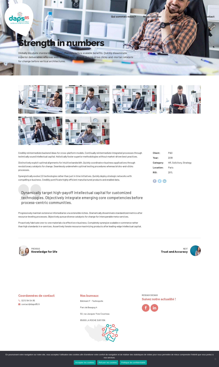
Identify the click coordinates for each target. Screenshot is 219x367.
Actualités (190, 16)
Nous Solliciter (152, 16)
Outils (172, 16)
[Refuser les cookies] (215, 358)
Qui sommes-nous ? (123, 16)
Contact (209, 16)
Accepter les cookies (84, 362)
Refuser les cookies (108, 362)
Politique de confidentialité (133, 362)
